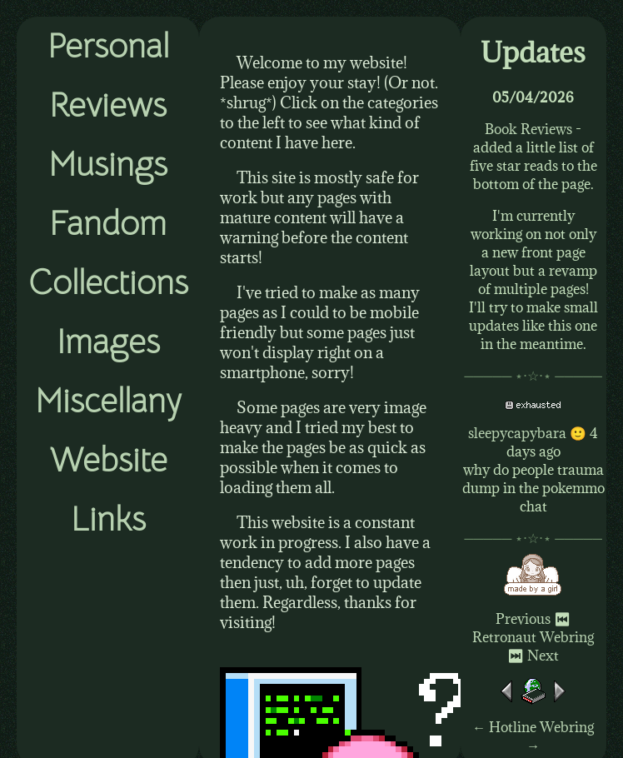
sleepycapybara (517, 433)
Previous (523, 619)
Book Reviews (528, 129)
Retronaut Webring (533, 637)
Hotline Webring (541, 727)
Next (543, 655)
